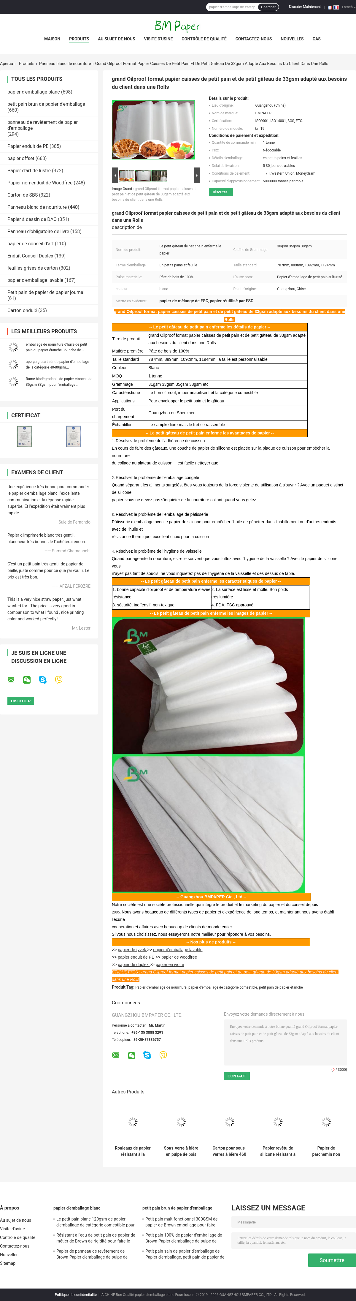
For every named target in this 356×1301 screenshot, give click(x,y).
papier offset (20, 158)
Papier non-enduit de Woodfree (39, 183)
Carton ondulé (22, 310)
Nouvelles (292, 39)
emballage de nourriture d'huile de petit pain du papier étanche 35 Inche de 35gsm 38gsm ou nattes (56, 350)
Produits (79, 39)
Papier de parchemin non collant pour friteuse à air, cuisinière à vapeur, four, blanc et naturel (326, 1151)
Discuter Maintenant (305, 7)
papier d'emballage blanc (33, 92)
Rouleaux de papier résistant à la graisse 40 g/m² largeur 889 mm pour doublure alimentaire (132, 1151)
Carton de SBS (22, 195)
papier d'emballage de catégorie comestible (222, 987)
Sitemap (7, 1263)
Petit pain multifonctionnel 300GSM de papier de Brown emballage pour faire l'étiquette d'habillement (181, 1223)
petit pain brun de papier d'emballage (46, 104)
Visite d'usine (158, 39)
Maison (52, 39)
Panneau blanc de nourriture (65, 63)
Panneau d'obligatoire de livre (38, 231)
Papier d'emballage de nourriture (160, 987)
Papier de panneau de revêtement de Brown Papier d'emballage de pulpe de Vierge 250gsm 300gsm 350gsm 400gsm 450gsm (95, 1255)
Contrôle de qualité (204, 39)
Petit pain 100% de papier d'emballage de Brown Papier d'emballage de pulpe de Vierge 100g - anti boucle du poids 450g (183, 1239)
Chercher (268, 7)
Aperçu (6, 63)
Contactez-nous (254, 39)
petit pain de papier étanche (281, 987)
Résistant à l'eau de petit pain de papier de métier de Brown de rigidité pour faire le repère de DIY (95, 1239)
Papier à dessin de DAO (32, 219)
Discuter (220, 192)
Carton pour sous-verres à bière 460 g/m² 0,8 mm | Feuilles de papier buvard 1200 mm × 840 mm (229, 1151)
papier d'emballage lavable (35, 280)
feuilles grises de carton (32, 268)
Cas (317, 39)
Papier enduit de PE (27, 146)
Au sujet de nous (116, 39)
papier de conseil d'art (30, 243)
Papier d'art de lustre (29, 170)
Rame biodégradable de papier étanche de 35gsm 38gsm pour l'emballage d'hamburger (59, 384)
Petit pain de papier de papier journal (46, 292)
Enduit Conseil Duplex (30, 256)
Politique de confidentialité (76, 1295)
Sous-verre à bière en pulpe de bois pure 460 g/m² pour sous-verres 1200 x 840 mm (181, 1151)
